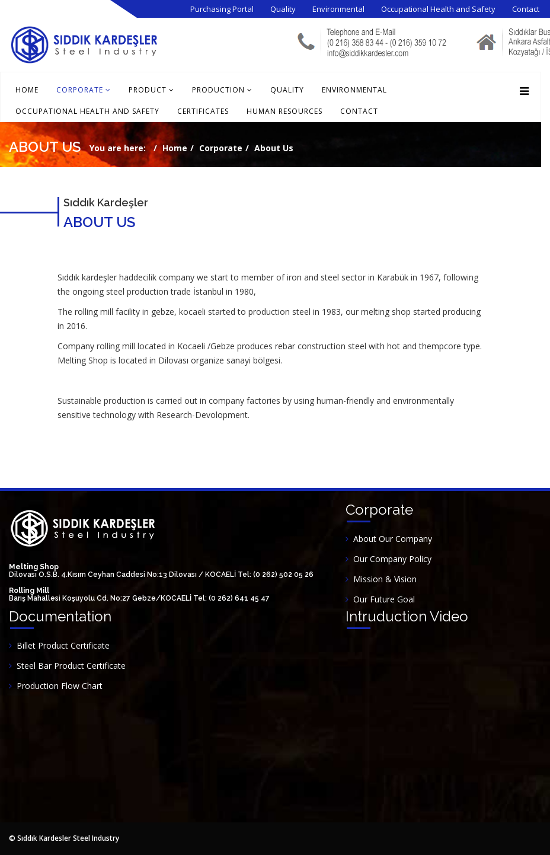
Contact (525, 9)
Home (27, 90)
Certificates (203, 111)
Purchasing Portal (222, 9)
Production (218, 90)
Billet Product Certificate (63, 645)
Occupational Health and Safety (438, 9)
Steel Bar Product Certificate (71, 665)
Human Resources (284, 111)
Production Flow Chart (60, 685)
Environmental (338, 9)
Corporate (79, 90)
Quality (283, 9)
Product (148, 90)
